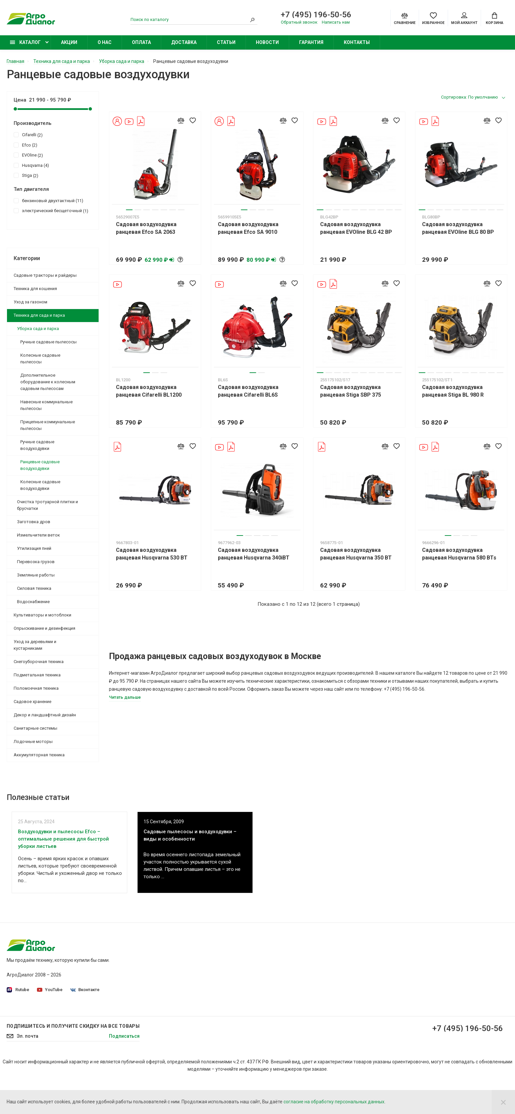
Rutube (18, 990)
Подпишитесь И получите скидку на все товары (73, 1059)
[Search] (253, 20)
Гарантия (311, 42)
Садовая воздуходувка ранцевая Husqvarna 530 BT (152, 554)
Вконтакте (85, 989)
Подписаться (124, 1069)
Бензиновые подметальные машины (386, 1020)
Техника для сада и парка (39, 315)
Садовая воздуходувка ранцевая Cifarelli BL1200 (149, 391)
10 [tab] (398, 209)
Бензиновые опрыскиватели (377, 1001)
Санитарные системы (35, 728)
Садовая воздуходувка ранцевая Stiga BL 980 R (453, 391)
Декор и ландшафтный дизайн (45, 714)
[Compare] (404, 18)
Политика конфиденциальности (212, 964)
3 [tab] (146, 209)
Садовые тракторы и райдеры (45, 275)
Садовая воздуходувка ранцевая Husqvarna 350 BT (356, 554)
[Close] (503, 1102)
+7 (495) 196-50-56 (316, 14)
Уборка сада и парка (38, 328)
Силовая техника (34, 588)
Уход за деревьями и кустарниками (35, 645)
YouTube (50, 989)
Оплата (141, 42)
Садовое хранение (32, 701)
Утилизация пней (34, 548)
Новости (267, 42)
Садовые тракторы (367, 955)
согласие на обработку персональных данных (333, 1101)
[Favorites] (433, 18)
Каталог (25, 42)
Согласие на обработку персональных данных (228, 973)
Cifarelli (28, 135)
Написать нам (336, 22)
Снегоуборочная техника (39, 661)
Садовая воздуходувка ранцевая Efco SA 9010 (248, 228)
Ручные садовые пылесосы (48, 341)
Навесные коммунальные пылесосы (46, 405)
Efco (25, 145)
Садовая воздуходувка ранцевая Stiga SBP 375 (350, 391)
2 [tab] (138, 209)
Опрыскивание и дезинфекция (44, 628)
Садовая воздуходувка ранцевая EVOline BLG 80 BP (458, 228)
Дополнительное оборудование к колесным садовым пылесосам (47, 382)
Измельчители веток (38, 535)
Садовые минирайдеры (372, 964)
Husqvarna (31, 165)
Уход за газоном (30, 301)
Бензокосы (358, 983)
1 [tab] (129, 209)
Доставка (184, 42)
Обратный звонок (299, 22)
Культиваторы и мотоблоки (42, 614)
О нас (105, 42)
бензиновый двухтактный (48, 200)
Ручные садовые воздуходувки (37, 445)
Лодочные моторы (33, 741)
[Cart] (494, 18)
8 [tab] (380, 209)
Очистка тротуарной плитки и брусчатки (47, 505)
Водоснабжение (33, 601)
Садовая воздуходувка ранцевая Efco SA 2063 (146, 228)
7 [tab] (181, 209)
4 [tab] (155, 209)
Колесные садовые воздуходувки (40, 485)
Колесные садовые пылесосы (40, 358)
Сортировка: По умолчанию (469, 97)
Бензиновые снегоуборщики (377, 1011)
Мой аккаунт (464, 18)
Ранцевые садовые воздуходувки (40, 465)
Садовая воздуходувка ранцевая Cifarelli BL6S (248, 391)
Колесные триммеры (369, 992)
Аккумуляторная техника (39, 754)
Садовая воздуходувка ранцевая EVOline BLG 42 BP (356, 228)
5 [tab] (164, 209)
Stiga (26, 175)
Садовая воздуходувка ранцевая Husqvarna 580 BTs (459, 554)
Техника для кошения (35, 288)
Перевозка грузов (36, 561)
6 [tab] (172, 209)
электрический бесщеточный (51, 210)
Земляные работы (36, 574)
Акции (69, 42)
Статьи (226, 42)
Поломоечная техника (36, 688)
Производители (194, 983)
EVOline (28, 155)
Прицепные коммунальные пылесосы (47, 425)
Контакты (357, 42)
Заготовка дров (33, 521)
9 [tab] (389, 209)
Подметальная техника (37, 674)
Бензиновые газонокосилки (376, 973)
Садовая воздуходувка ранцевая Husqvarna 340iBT (253, 554)
